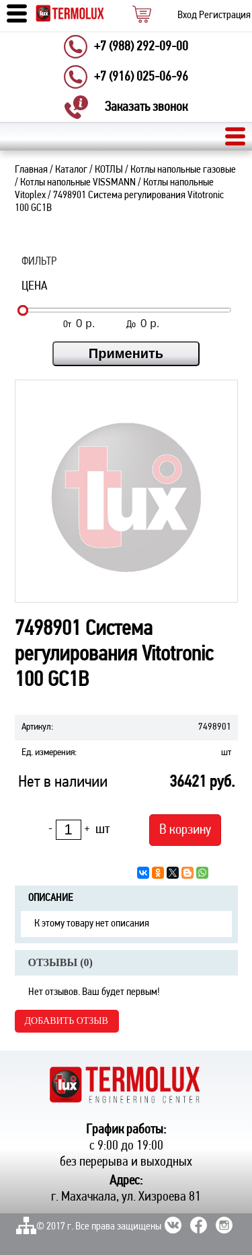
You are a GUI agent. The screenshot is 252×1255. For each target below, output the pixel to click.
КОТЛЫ (109, 170)
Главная (31, 170)
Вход (187, 15)
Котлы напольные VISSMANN (78, 182)
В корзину (185, 830)
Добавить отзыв (66, 1021)
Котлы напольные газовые (183, 170)
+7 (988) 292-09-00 (141, 47)
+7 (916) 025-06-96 (141, 77)
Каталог (71, 170)
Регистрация (225, 15)
